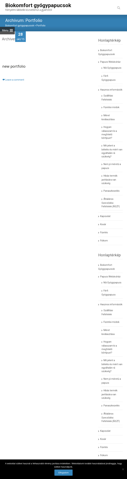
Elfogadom (63, 472)
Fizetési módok (111, 107)
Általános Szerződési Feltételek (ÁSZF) (111, 203)
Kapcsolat (105, 216)
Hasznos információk (111, 89)
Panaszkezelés (112, 191)
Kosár (103, 224)
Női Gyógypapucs (112, 67)
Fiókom (104, 240)
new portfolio (13, 66)
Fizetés (104, 232)
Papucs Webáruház (110, 62)
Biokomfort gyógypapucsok (19, 25)
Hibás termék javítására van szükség (109, 179)
